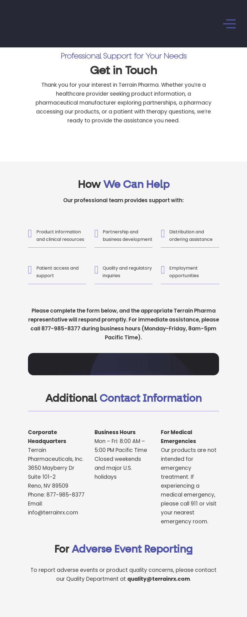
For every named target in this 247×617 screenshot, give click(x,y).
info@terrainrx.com (53, 512)
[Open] (161, 23)
